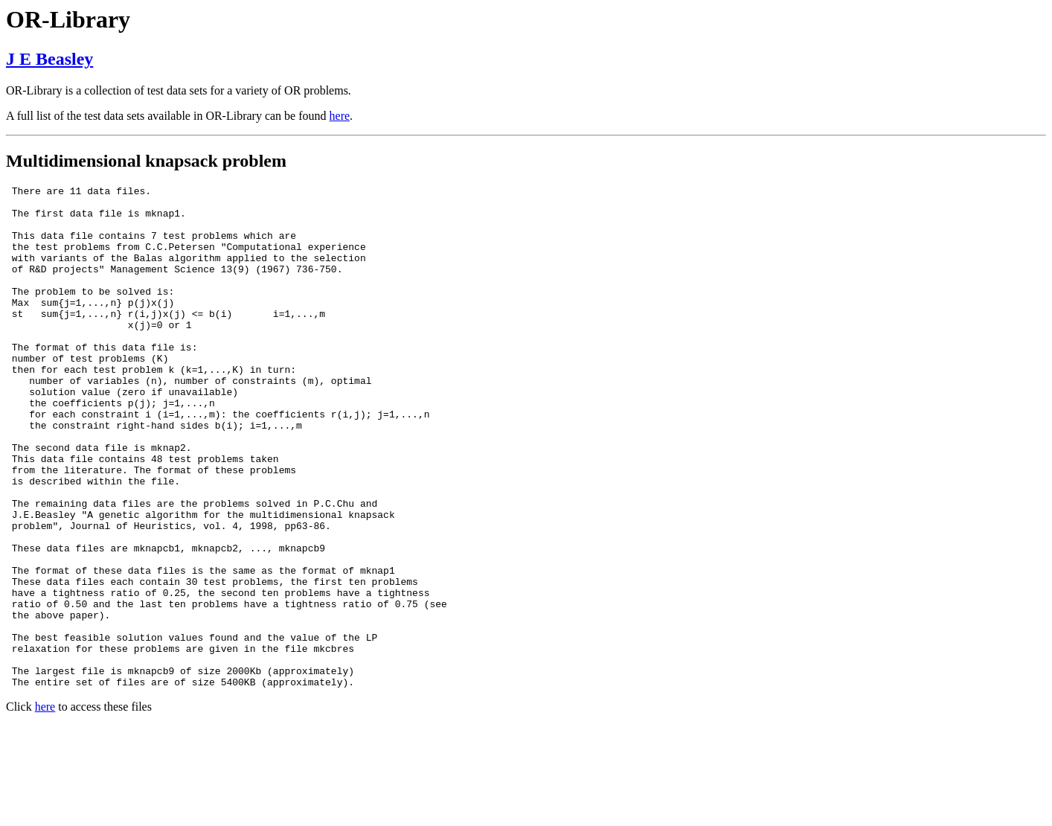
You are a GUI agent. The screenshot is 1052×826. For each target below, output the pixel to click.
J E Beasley (49, 58)
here (340, 115)
